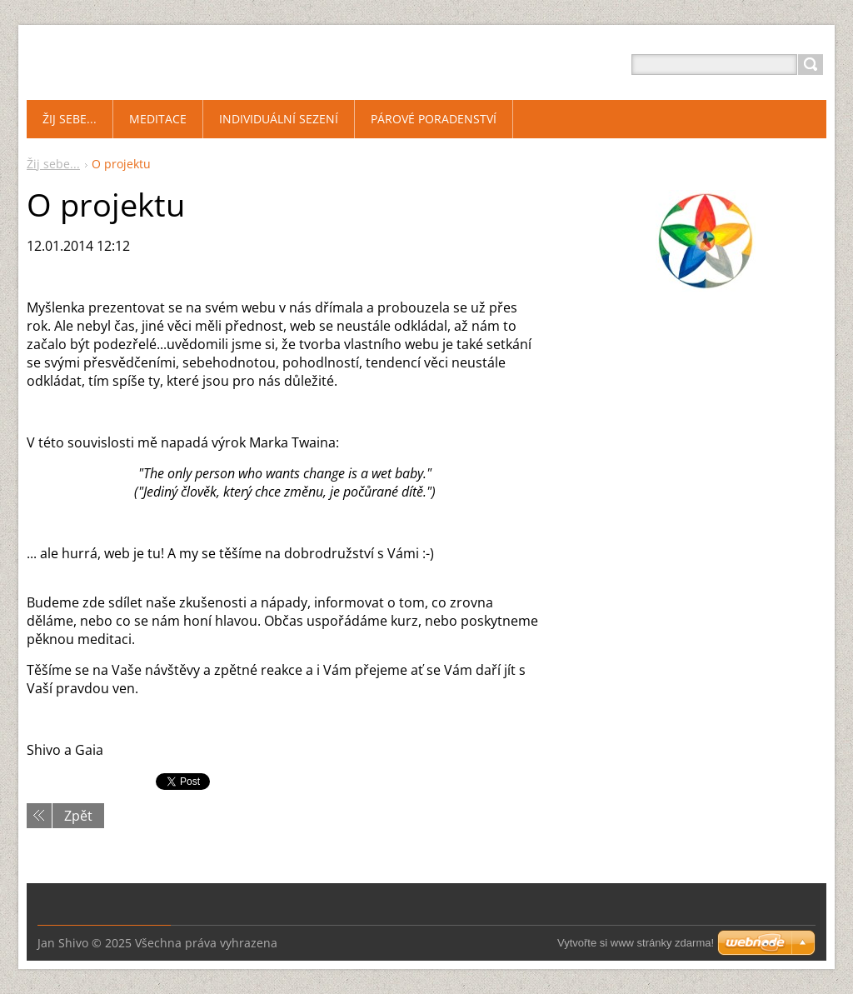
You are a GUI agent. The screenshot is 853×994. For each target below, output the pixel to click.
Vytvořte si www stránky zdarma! (635, 943)
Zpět (78, 816)
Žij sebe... (53, 164)
